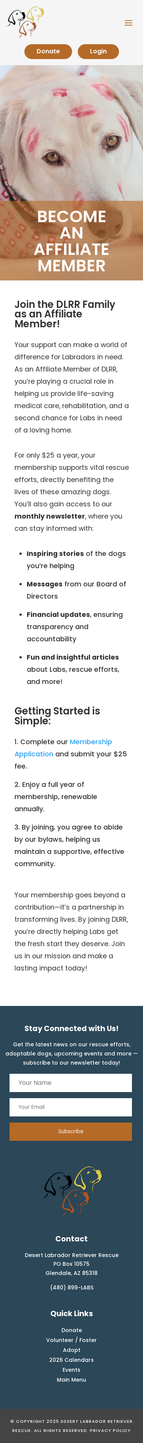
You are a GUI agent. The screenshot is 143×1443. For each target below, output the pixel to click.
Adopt (71, 1350)
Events (71, 1370)
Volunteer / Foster (71, 1340)
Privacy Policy (110, 1430)
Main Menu (71, 1380)
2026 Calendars (71, 1360)
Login (98, 51)
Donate (48, 51)
